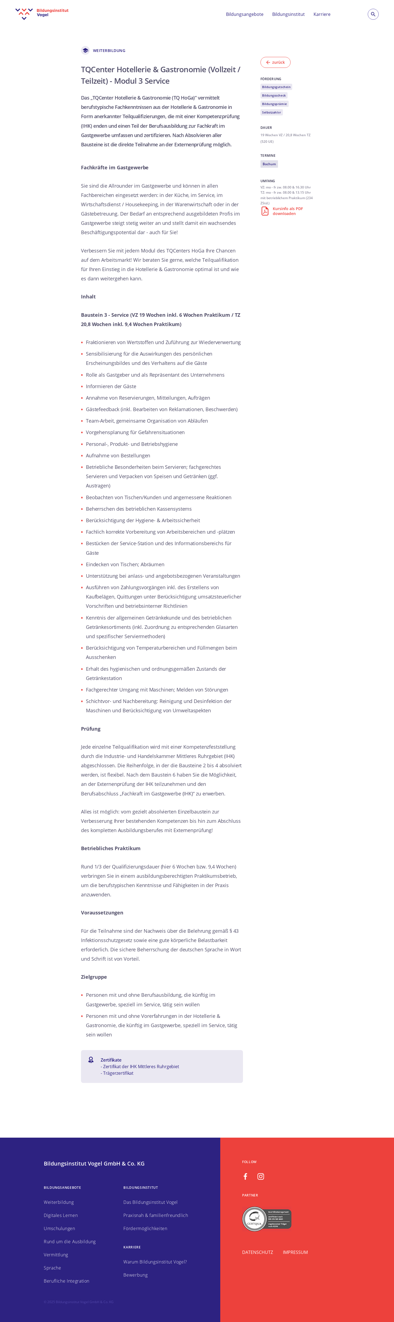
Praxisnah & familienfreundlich (155, 1215)
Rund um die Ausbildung (70, 1242)
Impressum (295, 1252)
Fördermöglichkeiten (145, 1228)
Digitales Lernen (61, 1215)
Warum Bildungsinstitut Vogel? (155, 1262)
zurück (275, 62)
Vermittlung (56, 1255)
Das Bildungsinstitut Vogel (150, 1202)
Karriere (322, 14)
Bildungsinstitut (288, 14)
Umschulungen (59, 1228)
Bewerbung (135, 1275)
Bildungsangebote (244, 14)
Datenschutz (257, 1252)
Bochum (269, 164)
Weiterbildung (59, 1202)
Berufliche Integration (66, 1281)
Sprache (52, 1268)
